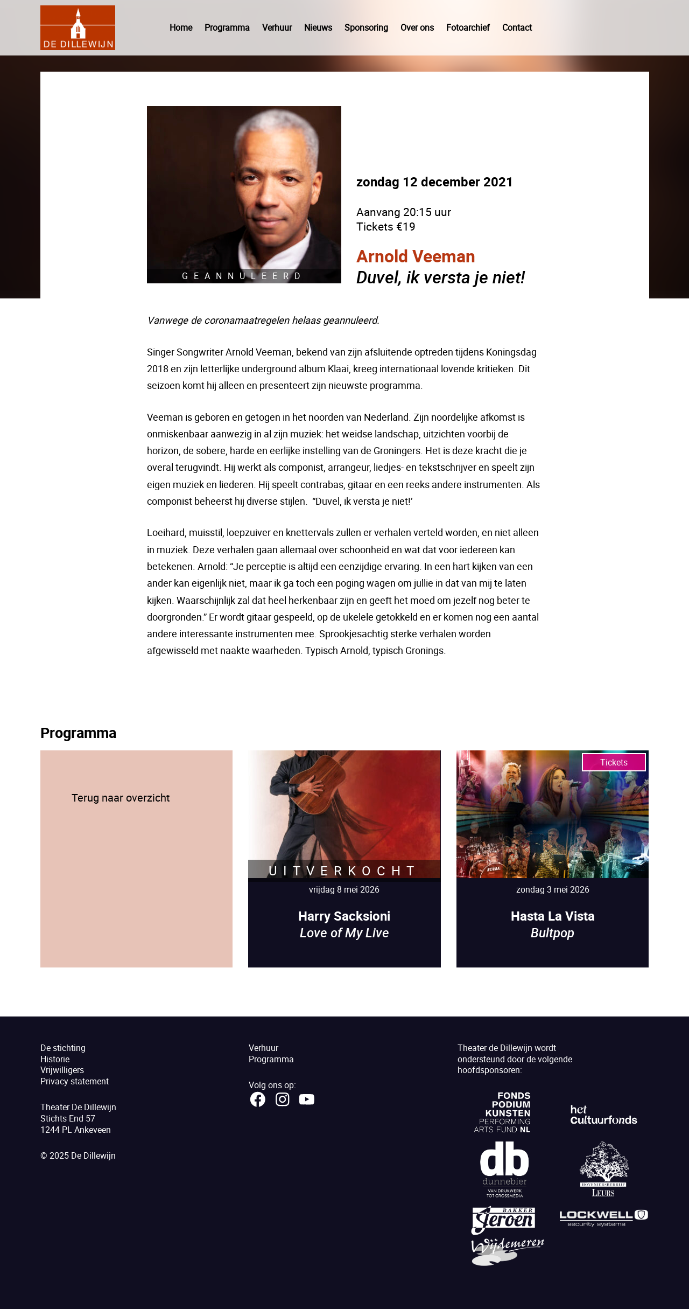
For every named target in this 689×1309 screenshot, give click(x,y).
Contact (517, 27)
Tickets (614, 762)
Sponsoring (366, 27)
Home (181, 27)
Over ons (417, 27)
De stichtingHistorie (63, 1053)
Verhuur (277, 27)
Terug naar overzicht (121, 797)
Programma (227, 27)
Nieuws (318, 27)
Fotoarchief (468, 27)
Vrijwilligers (62, 1070)
